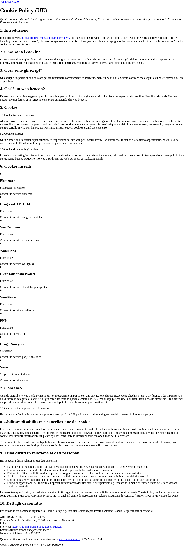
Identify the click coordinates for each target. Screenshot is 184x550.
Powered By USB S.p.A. (119, 545)
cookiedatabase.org (70, 539)
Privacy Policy (93, 545)
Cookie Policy (74, 545)
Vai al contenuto (9, 1)
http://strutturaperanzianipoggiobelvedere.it (47, 37)
